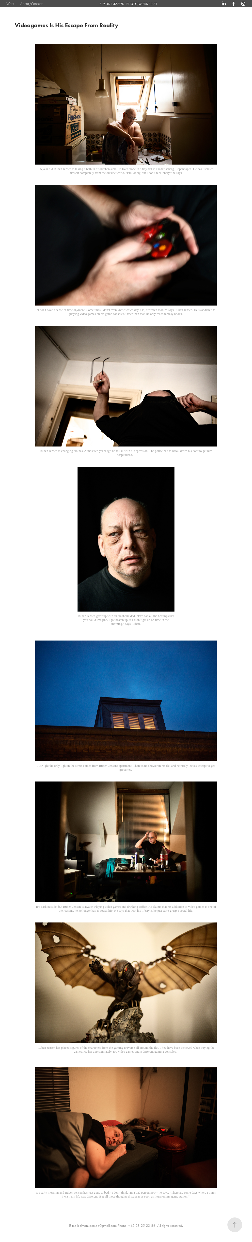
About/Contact (31, 3)
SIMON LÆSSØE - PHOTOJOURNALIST (128, 3)
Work (10, 3)
